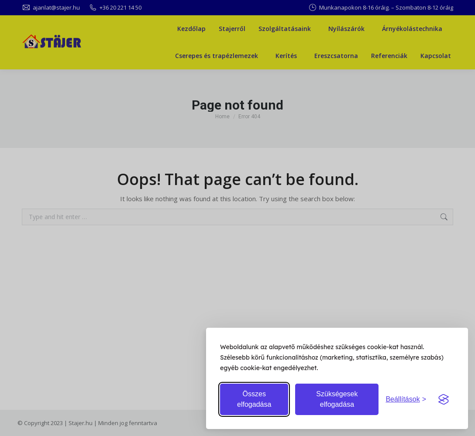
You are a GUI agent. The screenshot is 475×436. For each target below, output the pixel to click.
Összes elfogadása (254, 399)
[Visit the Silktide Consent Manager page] (443, 399)
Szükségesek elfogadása (337, 399)
